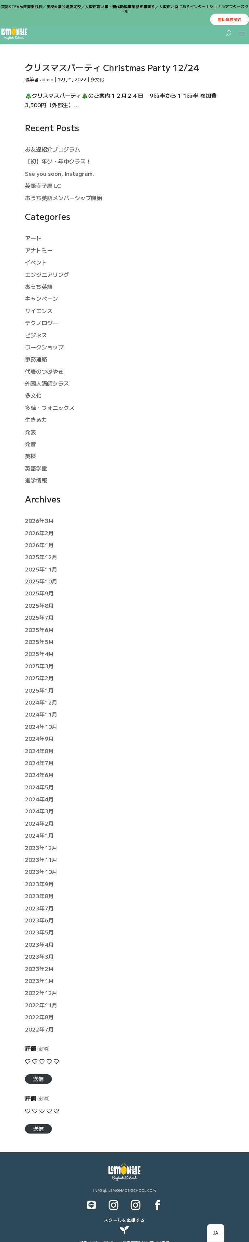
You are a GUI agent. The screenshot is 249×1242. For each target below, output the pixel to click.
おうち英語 (39, 286)
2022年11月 (41, 1005)
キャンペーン (41, 298)
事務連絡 (36, 359)
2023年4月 (39, 944)
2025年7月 (39, 617)
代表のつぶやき (44, 371)
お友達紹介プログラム (52, 149)
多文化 (97, 79)
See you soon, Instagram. (59, 173)
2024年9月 (39, 738)
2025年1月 (39, 690)
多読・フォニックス (50, 407)
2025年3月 (39, 666)
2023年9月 (39, 884)
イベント (36, 262)
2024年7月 (39, 763)
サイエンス (39, 311)
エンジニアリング (47, 274)
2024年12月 (41, 702)
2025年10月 (41, 581)
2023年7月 (39, 908)
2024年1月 (39, 835)
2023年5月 (39, 932)
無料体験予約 (229, 19)
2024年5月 (39, 787)
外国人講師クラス (47, 383)
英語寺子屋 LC (43, 185)
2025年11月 (41, 569)
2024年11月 (41, 714)
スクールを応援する (124, 1220)
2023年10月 (41, 871)
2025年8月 (39, 605)
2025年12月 (41, 557)
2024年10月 (41, 726)
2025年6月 (39, 630)
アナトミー (39, 250)
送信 (38, 1079)
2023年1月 (39, 981)
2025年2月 (39, 678)
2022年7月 (39, 1029)
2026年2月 (39, 533)
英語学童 (36, 468)
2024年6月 (39, 775)
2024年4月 (39, 799)
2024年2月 (39, 823)
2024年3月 (39, 811)
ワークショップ (44, 347)
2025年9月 (39, 593)
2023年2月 (39, 969)
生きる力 (36, 419)
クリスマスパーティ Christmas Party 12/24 (112, 67)
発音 (30, 444)
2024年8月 (39, 751)
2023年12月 (41, 847)
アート (33, 238)
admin (46, 79)
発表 (30, 432)
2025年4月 (39, 653)
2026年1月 (39, 545)
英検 (30, 456)
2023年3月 (39, 956)
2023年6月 (39, 920)
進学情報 (36, 480)
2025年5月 (39, 642)
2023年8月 (39, 896)
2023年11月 (41, 859)
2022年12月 (41, 992)
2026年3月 (39, 520)
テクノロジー (41, 323)
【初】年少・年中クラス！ (58, 161)
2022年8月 (39, 1017)
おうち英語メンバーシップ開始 (63, 198)
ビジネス (36, 335)
